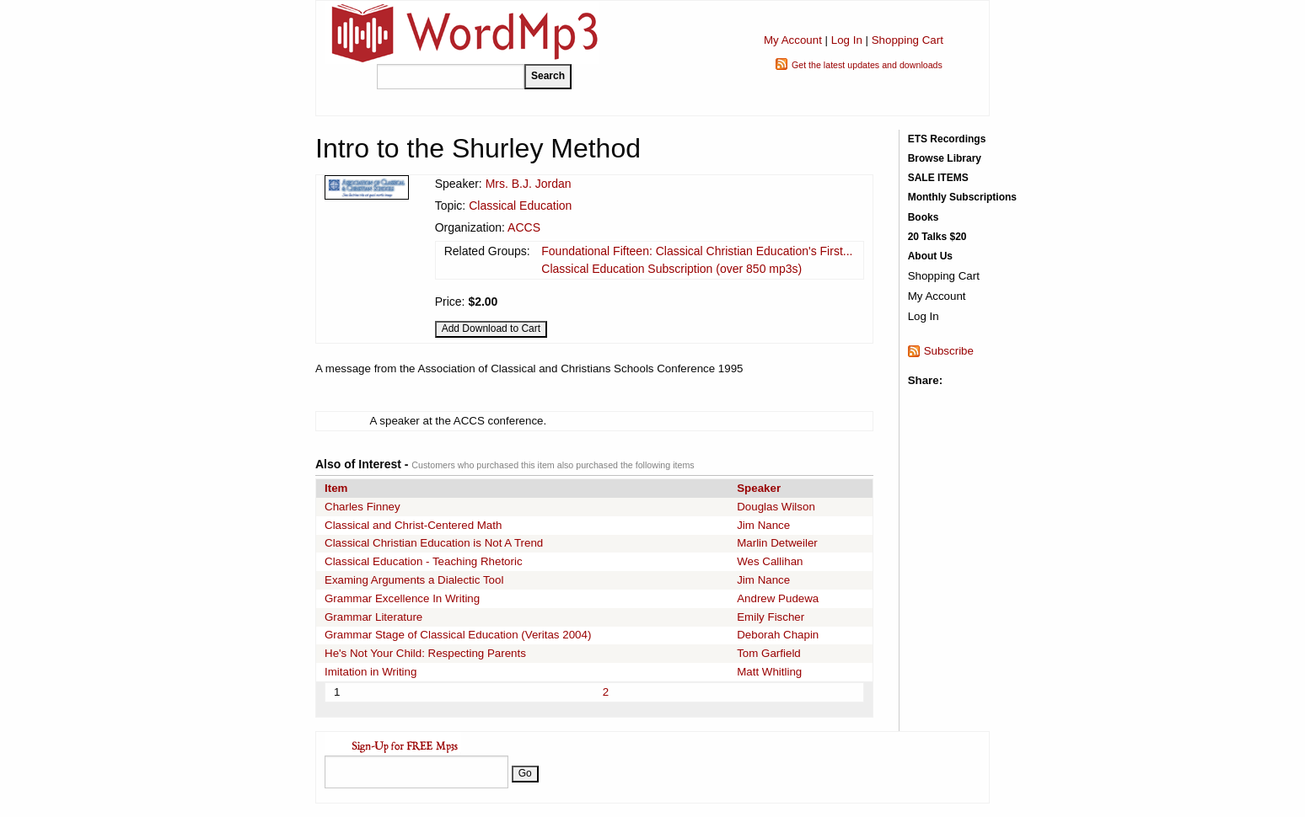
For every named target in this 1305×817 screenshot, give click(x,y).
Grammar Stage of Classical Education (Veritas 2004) (458, 634)
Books (923, 217)
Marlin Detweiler (777, 543)
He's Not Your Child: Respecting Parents (425, 653)
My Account (793, 40)
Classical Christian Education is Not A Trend (434, 543)
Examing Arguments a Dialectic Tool (414, 580)
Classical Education (520, 205)
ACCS (524, 227)
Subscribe (949, 350)
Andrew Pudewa (778, 598)
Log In (846, 40)
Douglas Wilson (776, 506)
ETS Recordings (947, 139)
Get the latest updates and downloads (867, 65)
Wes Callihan (770, 561)
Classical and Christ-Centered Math (413, 525)
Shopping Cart (907, 40)
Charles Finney (362, 506)
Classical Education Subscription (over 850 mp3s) (671, 268)
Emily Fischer (770, 617)
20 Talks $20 (937, 237)
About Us (930, 256)
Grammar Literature (373, 617)
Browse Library (944, 158)
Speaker (759, 488)
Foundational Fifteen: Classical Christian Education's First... (696, 251)
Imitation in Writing (370, 671)
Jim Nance (763, 525)
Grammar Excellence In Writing (402, 598)
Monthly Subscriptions (962, 197)
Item (336, 488)
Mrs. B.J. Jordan (529, 183)
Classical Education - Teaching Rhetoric (424, 561)
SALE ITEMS (938, 178)
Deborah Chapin (778, 634)
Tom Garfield (769, 653)
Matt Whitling (769, 671)
